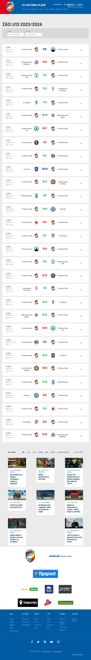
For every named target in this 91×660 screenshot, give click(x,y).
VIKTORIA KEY (57, 4)
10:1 (45, 222)
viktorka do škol (63, 452)
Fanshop (65, 9)
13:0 (44, 209)
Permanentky (26, 625)
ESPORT (53, 452)
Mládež (12, 628)
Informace (25, 619)
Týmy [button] (46, 9)
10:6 (44, 368)
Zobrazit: (28, 31)
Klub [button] (28, 9)
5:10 (44, 275)
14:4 (44, 302)
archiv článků (78, 452)
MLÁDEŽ (40, 452)
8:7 (45, 235)
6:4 (45, 408)
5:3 (44, 155)
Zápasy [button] (41, 9)
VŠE (23, 452)
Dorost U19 (37, 625)
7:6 (44, 142)
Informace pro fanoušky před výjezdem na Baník (44, 508)
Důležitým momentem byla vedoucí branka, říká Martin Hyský (73, 479)
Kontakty (12, 625)
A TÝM (28, 452)
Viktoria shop (63, 627)
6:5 (45, 261)
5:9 (44, 75)
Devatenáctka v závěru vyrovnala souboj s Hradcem (16, 479)
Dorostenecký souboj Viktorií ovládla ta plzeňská (16, 538)
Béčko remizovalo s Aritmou (43, 477)
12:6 (44, 62)
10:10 (45, 169)
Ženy (46, 452)
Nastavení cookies (78, 654)
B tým (36, 622)
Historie (12, 619)
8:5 (45, 395)
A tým (36, 619)
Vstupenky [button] (34, 9)
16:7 (44, 128)
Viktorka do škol (14, 631)
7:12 (44, 102)
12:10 (45, 115)
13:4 (44, 249)
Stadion (12, 622)
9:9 (44, 49)
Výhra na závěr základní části (16, 506)
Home (24, 9)
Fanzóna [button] (51, 9)
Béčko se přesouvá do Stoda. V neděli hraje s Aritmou (73, 508)
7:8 (45, 288)
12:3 (44, 88)
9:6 (45, 342)
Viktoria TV (62, 619)
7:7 (44, 195)
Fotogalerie (63, 630)
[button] (78, 50)
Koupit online (25, 622)
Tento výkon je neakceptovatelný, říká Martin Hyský (74, 538)
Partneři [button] (58, 9)
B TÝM (34, 452)
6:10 (44, 315)
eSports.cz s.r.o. (47, 651)
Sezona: (9, 31)
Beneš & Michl (58, 651)
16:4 (44, 355)
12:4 (44, 181)
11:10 (44, 382)
